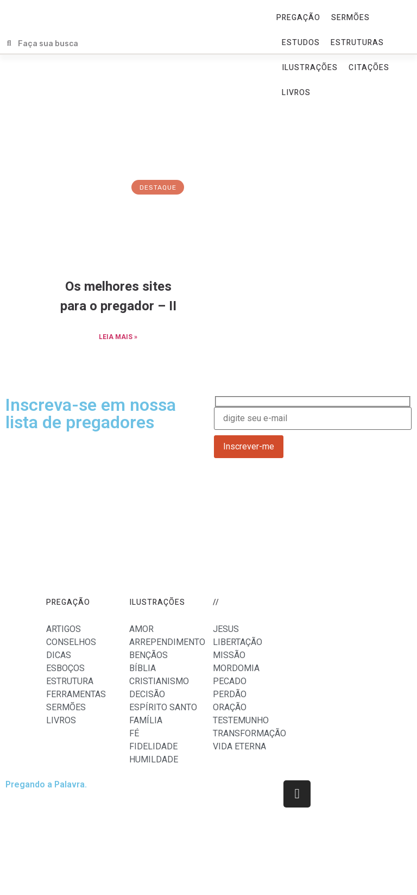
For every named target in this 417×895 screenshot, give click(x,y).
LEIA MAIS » (118, 337)
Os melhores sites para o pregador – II (118, 296)
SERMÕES (350, 17)
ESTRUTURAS (357, 42)
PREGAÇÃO (298, 17)
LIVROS (296, 92)
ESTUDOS (301, 42)
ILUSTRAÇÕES (310, 67)
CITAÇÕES (369, 67)
